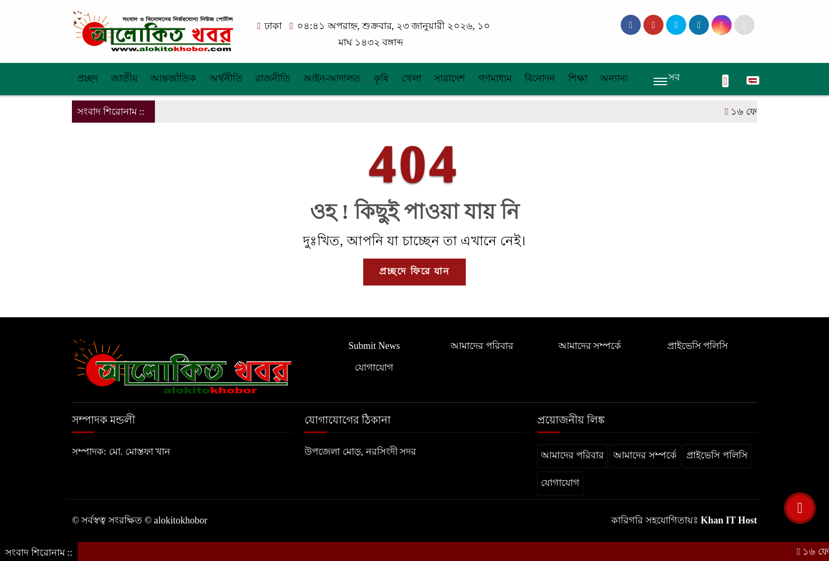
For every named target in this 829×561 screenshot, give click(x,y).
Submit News (374, 346)
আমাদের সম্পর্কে (590, 346)
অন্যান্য (614, 78)
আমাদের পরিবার (481, 346)
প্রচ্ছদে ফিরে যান (414, 271)
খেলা (411, 78)
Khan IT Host (729, 520)
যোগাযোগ (374, 367)
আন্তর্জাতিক (173, 78)
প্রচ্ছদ (87, 78)
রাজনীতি (272, 78)
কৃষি (381, 78)
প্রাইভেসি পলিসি (698, 346)
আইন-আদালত (332, 78)
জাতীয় (124, 78)
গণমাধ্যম (495, 78)
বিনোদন (539, 78)
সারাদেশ (449, 78)
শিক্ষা (577, 78)
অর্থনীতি (226, 78)
